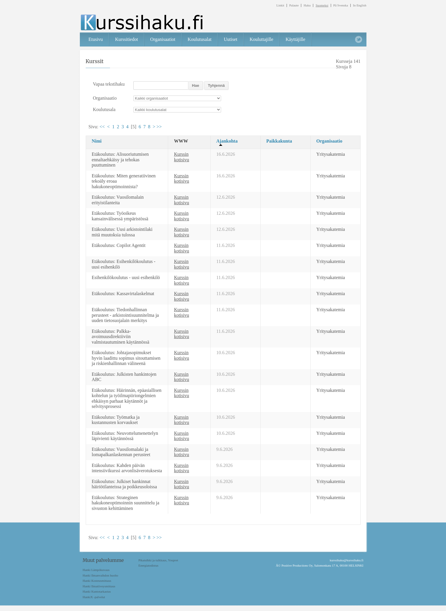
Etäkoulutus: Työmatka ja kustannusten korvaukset (116, 420)
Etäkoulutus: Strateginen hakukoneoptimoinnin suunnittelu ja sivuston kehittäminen (125, 503)
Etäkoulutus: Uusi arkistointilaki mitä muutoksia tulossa (122, 232)
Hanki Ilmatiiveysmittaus (99, 586)
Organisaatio (329, 141)
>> (159, 126)
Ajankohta (227, 141)
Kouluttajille (261, 39)
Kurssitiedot (126, 39)
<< (102, 126)
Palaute (294, 5)
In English (359, 5)
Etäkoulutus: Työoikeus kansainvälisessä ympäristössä (120, 216)
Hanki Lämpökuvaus (96, 570)
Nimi (97, 141)
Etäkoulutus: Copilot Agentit (119, 245)
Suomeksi (322, 5)
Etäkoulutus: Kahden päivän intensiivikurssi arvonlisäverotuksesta (127, 468)
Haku (307, 5)
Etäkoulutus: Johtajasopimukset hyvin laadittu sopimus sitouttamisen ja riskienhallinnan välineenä (126, 358)
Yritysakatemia (330, 154)
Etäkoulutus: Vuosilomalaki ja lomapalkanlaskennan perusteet (121, 452)
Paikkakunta (279, 141)
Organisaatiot (162, 39)
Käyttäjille (295, 39)
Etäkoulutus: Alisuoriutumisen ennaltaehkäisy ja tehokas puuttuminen (120, 159)
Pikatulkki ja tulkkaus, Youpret (158, 560)
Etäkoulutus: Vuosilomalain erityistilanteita (118, 200)
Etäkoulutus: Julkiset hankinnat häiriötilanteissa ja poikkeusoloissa (124, 484)
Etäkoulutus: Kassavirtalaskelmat (123, 293)
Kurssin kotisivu (181, 157)
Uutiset (230, 39)
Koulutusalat (200, 39)
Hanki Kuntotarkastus (97, 591)
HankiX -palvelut (94, 597)
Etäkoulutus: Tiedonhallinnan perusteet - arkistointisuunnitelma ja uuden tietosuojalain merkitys (125, 315)
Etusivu (96, 39)
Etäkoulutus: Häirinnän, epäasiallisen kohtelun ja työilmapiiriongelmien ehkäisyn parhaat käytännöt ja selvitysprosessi (127, 398)
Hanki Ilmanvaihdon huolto (100, 575)
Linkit (280, 5)
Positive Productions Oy (296, 565)
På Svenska (340, 5)
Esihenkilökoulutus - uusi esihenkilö (126, 277)
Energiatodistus (148, 565)
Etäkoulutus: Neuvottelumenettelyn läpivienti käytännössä (125, 436)
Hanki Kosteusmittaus (97, 580)
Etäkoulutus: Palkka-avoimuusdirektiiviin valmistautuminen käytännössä (120, 337)
